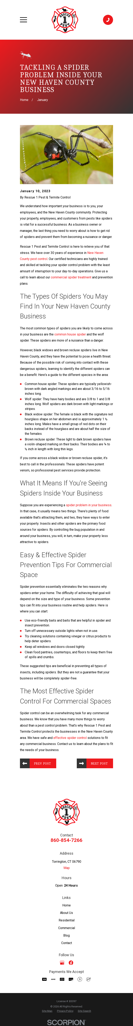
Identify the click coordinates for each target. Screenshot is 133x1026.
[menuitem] (47, 1011)
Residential (67, 920)
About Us (66, 913)
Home (66, 905)
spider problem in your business (88, 505)
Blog (66, 936)
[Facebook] (71, 962)
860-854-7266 (66, 840)
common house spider (70, 334)
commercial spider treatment (71, 277)
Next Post (99, 763)
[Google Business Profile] (62, 962)
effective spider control (70, 738)
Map (66, 868)
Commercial (66, 928)
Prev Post (42, 763)
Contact (66, 943)
